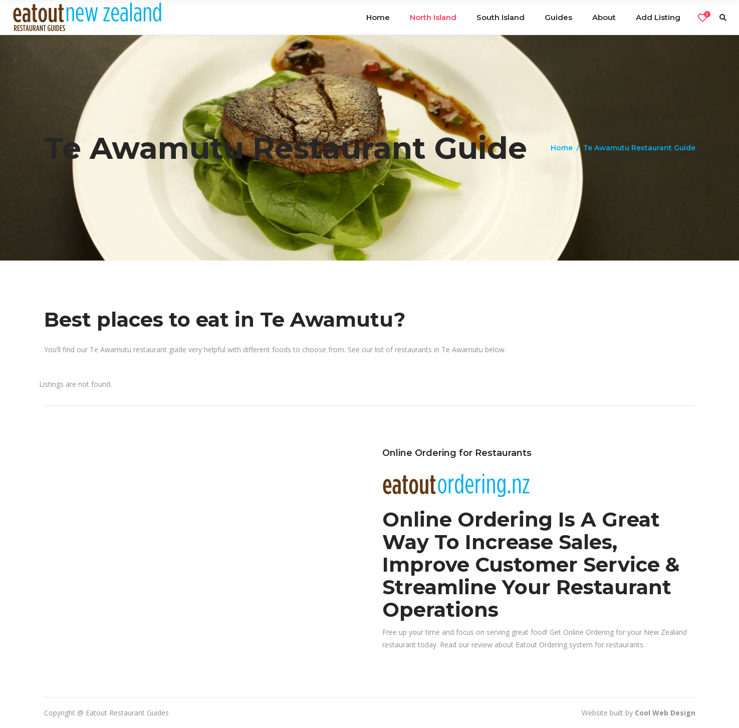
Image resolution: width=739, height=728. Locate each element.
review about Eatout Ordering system (532, 644)
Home (562, 147)
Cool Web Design (665, 712)
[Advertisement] (200, 517)
